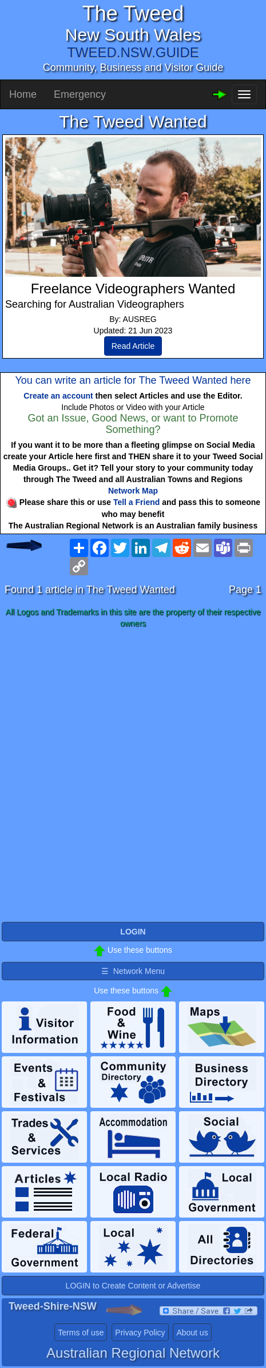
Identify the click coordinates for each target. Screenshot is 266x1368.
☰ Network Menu (133, 971)
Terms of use (81, 1332)
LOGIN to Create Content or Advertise (133, 1285)
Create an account (58, 395)
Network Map (133, 490)
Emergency (80, 94)
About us (192, 1332)
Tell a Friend (136, 502)
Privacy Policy (140, 1332)
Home (23, 94)
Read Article (133, 346)
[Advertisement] (133, 776)
